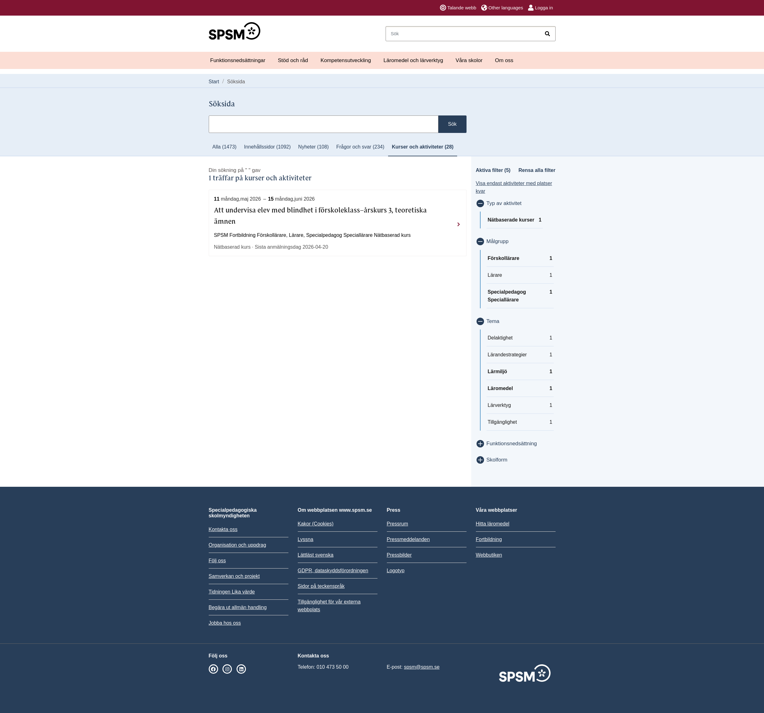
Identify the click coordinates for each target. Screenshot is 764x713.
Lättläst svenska (316, 555)
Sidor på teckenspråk (321, 586)
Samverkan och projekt (234, 576)
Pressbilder (399, 555)
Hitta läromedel (493, 523)
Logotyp (396, 570)
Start (214, 81)
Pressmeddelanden (408, 539)
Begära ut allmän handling (238, 607)
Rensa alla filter (536, 170)
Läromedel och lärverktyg (413, 60)
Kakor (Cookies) (316, 523)
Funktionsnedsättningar (238, 60)
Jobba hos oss (225, 623)
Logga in (540, 8)
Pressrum (397, 523)
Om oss (504, 60)
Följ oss (217, 560)
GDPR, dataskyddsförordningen (333, 570)
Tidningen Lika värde (232, 591)
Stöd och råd (293, 60)
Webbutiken (489, 555)
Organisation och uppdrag (237, 545)
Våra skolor (469, 60)
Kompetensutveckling (346, 60)
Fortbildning (489, 539)
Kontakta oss (223, 529)
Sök (452, 124)
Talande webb (458, 8)
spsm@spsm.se (422, 667)
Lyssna (305, 539)
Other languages (502, 8)
